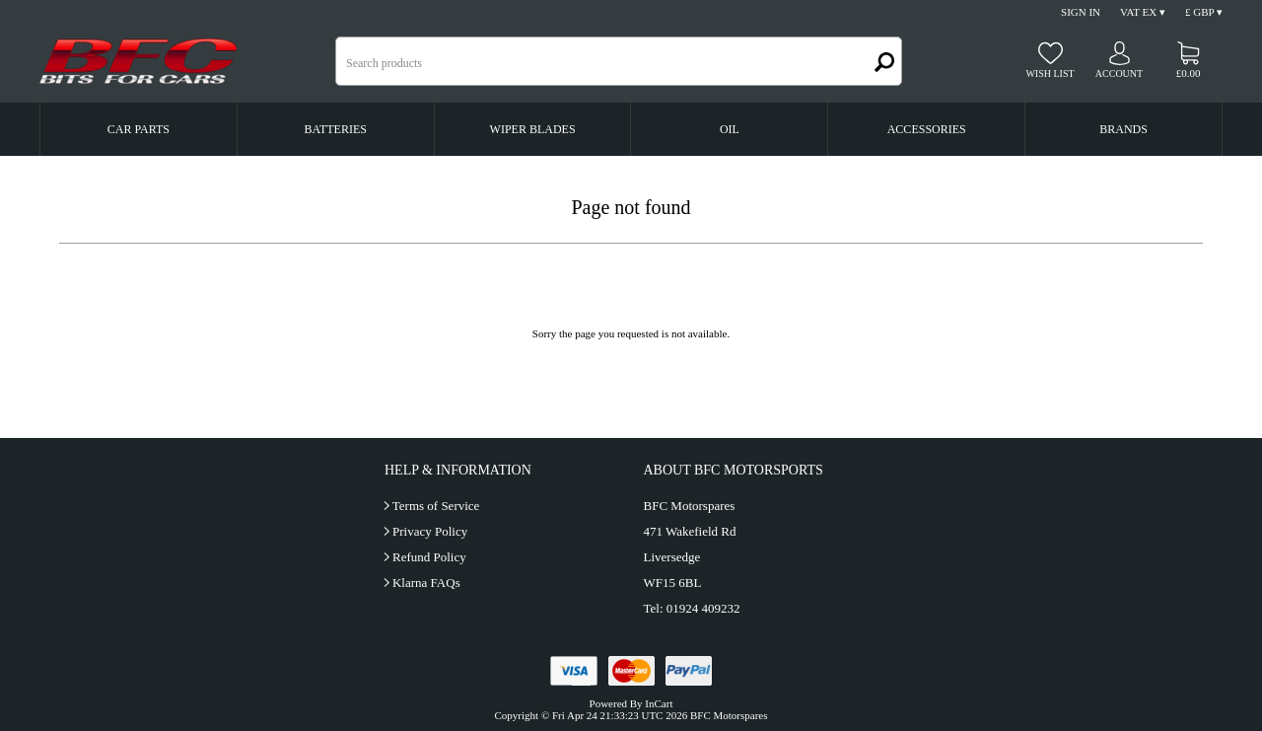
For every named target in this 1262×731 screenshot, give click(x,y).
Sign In (1080, 12)
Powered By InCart (631, 703)
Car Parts (138, 129)
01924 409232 (703, 608)
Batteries (336, 129)
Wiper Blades (533, 129)
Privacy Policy (429, 531)
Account (1119, 73)
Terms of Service (436, 505)
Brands (1123, 129)
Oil (729, 129)
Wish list (1049, 73)
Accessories (926, 129)
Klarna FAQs (426, 582)
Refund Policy (429, 556)
